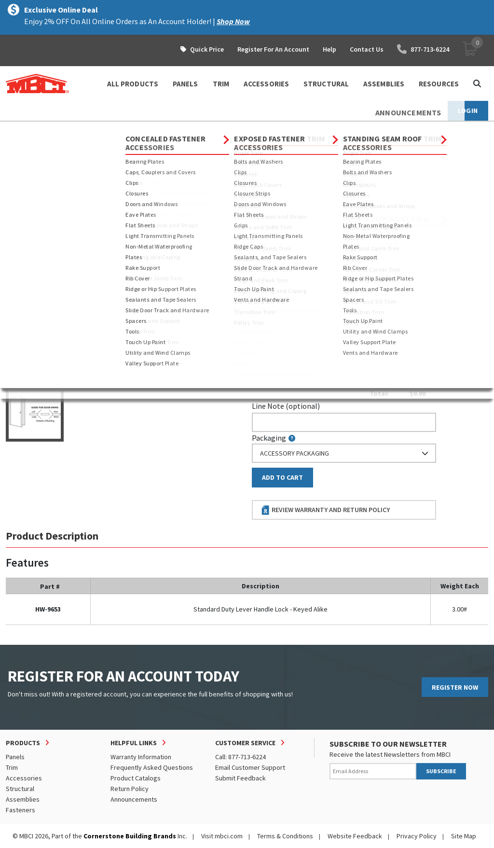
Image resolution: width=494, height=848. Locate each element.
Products (47, 130)
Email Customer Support (250, 767)
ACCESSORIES (266, 83)
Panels (15, 756)
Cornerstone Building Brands (129, 836)
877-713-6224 (423, 49)
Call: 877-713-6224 (240, 756)
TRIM (221, 83)
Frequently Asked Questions (151, 767)
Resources (439, 83)
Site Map (463, 836)
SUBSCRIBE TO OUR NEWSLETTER (388, 744)
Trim (12, 767)
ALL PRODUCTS (132, 83)
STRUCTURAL (326, 83)
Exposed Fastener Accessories (170, 130)
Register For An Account (273, 49)
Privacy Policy (417, 836)
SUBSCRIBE (441, 771)
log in (308, 284)
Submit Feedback (240, 778)
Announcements (133, 799)
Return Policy (129, 788)
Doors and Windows (257, 130)
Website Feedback (355, 836)
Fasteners (20, 810)
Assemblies (23, 799)
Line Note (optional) (286, 406)
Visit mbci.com (222, 836)
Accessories (93, 130)
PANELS (185, 83)
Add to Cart (282, 477)
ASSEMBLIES (383, 83)
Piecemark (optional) (292, 232)
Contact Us (367, 49)
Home (14, 130)
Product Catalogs (135, 778)
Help (329, 49)
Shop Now (233, 21)
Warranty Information (140, 756)
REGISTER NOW (455, 687)
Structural (20, 788)
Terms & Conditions (285, 836)
